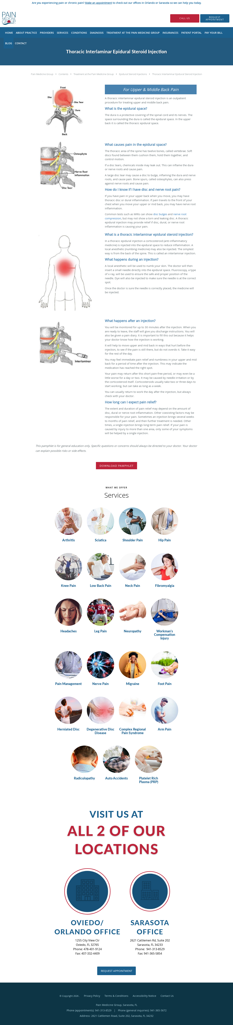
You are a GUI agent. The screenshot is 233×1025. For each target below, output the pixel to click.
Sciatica (100, 540)
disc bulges (160, 214)
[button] (214, 18)
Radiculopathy (84, 778)
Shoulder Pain (133, 540)
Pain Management (68, 684)
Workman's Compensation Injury (164, 634)
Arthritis (68, 540)
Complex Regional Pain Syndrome (132, 731)
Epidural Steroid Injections (133, 74)
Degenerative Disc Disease (100, 731)
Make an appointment (98, 3)
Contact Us (167, 996)
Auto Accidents (116, 778)
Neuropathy (132, 631)
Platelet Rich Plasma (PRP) (148, 780)
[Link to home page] (3, 18)
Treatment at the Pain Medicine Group (94, 74)
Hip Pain (164, 540)
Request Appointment (116, 971)
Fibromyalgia (164, 586)
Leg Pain (100, 631)
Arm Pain (164, 729)
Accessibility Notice (144, 996)
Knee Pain (68, 586)
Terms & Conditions (116, 996)
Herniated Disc (68, 729)
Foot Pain (164, 684)
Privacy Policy (92, 996)
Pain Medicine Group (42, 74)
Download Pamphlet (116, 465)
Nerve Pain (100, 684)
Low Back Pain (100, 586)
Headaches (68, 631)
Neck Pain (132, 586)
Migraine (132, 684)
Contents (64, 74)
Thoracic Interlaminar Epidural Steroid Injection (177, 74)
